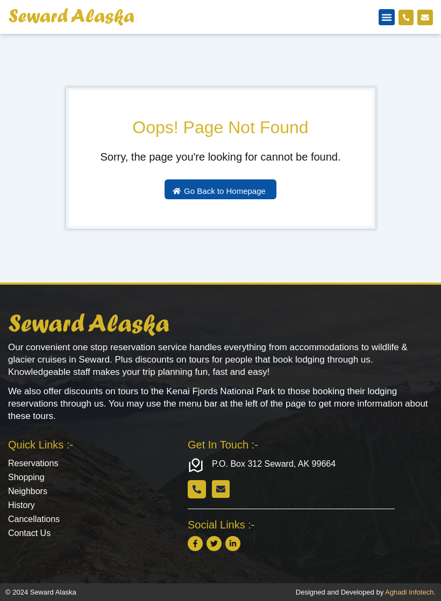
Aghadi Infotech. (410, 592)
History (21, 505)
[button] (386, 17)
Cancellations (34, 519)
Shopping (26, 477)
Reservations (33, 463)
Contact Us (29, 533)
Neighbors (27, 491)
